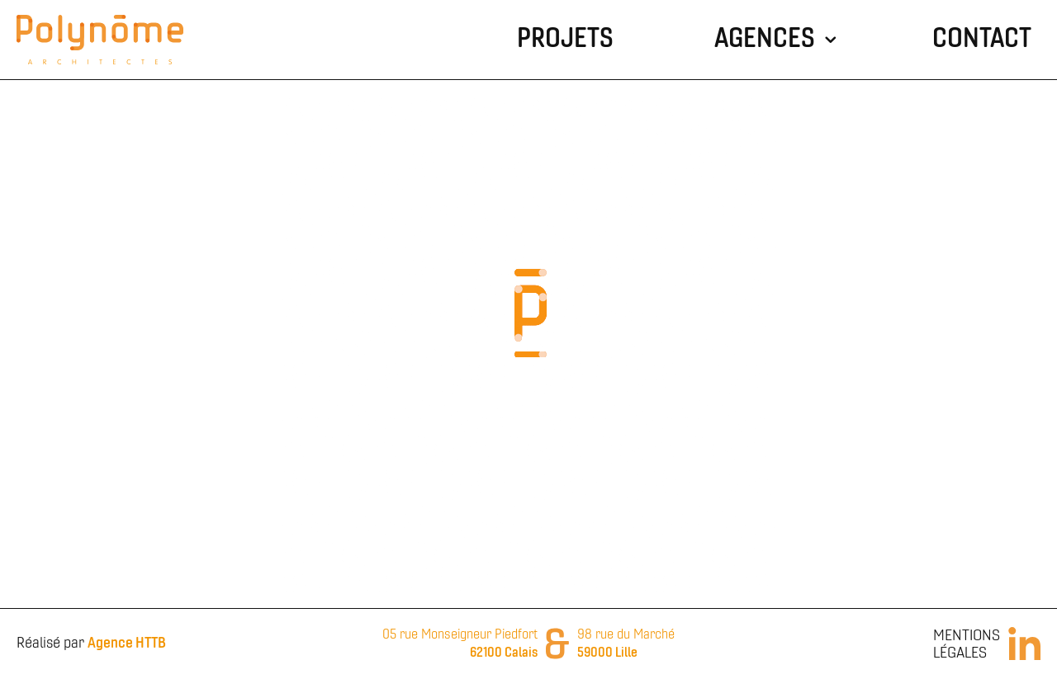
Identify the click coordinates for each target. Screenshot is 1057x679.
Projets (565, 39)
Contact (981, 39)
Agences (764, 39)
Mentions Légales (966, 645)
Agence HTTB (127, 643)
